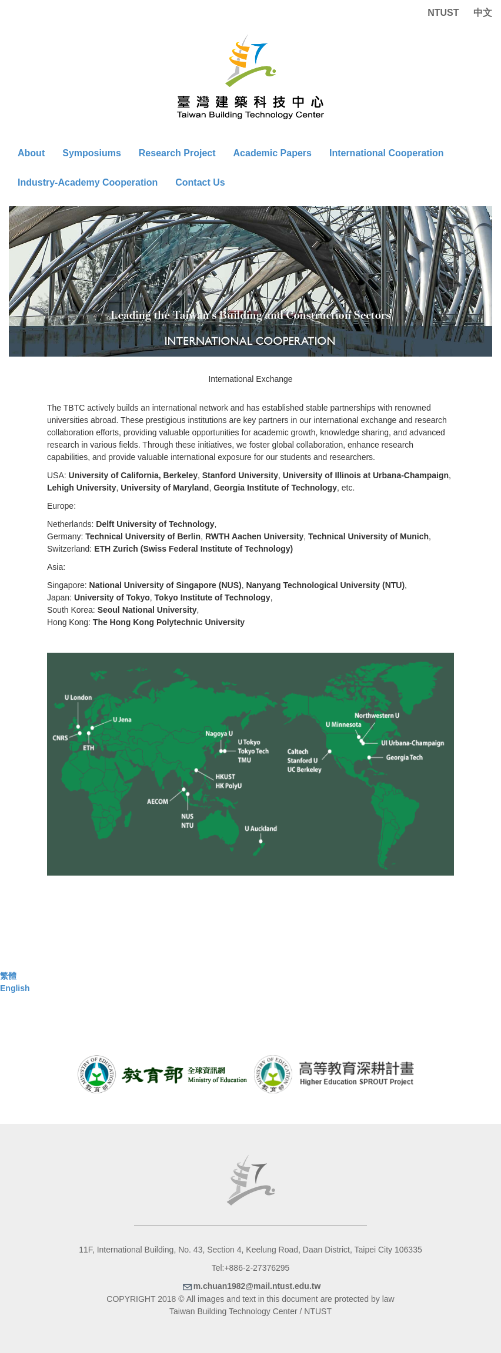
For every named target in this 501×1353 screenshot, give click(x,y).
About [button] (31, 153)
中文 (482, 13)
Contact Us (200, 182)
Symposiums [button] (91, 153)
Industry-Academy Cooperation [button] (88, 182)
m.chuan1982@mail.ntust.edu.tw (251, 1286)
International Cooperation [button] (386, 153)
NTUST (443, 13)
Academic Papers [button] (272, 153)
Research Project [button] (177, 153)
